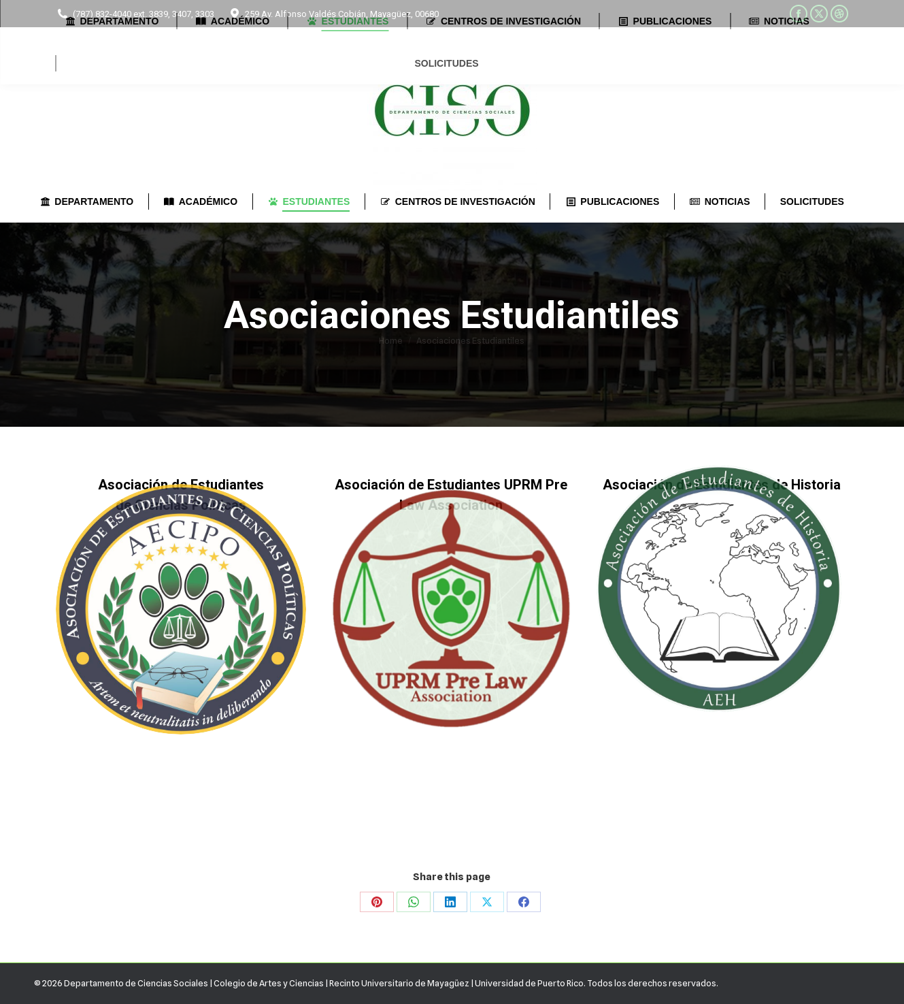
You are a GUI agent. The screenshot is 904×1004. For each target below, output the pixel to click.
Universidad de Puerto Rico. (531, 982)
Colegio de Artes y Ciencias (269, 982)
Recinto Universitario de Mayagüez (399, 982)
